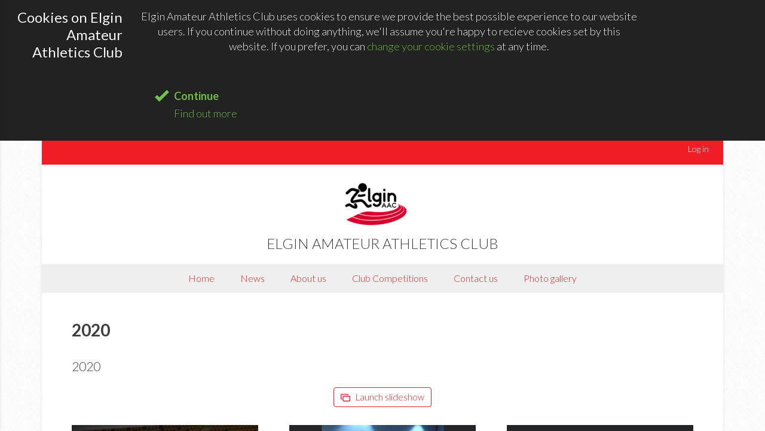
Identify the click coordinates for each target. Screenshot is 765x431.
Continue (196, 95)
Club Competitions (390, 278)
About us (308, 278)
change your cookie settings (431, 46)
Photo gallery (550, 278)
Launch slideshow (382, 396)
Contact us (476, 278)
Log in (698, 149)
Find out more (205, 113)
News (252, 278)
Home (201, 278)
